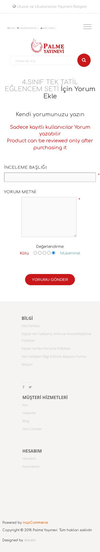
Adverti (30, 540)
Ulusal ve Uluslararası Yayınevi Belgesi (50, 7)
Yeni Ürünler (32, 428)
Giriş (11, 28)
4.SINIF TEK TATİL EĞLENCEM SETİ (41, 86)
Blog (25, 420)
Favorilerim (31, 466)
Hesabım (29, 458)
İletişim (27, 364)
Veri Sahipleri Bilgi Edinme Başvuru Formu (54, 356)
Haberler (29, 412)
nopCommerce (35, 523)
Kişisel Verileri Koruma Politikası (46, 348)
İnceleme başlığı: (25, 167)
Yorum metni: (20, 192)
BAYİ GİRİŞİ (47, 28)
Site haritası (31, 325)
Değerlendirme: (50, 247)
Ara (25, 404)
